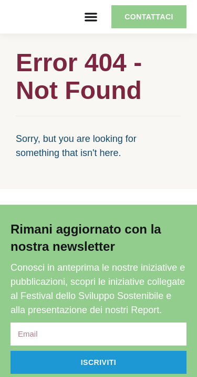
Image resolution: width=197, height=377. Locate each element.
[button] (90, 17)
